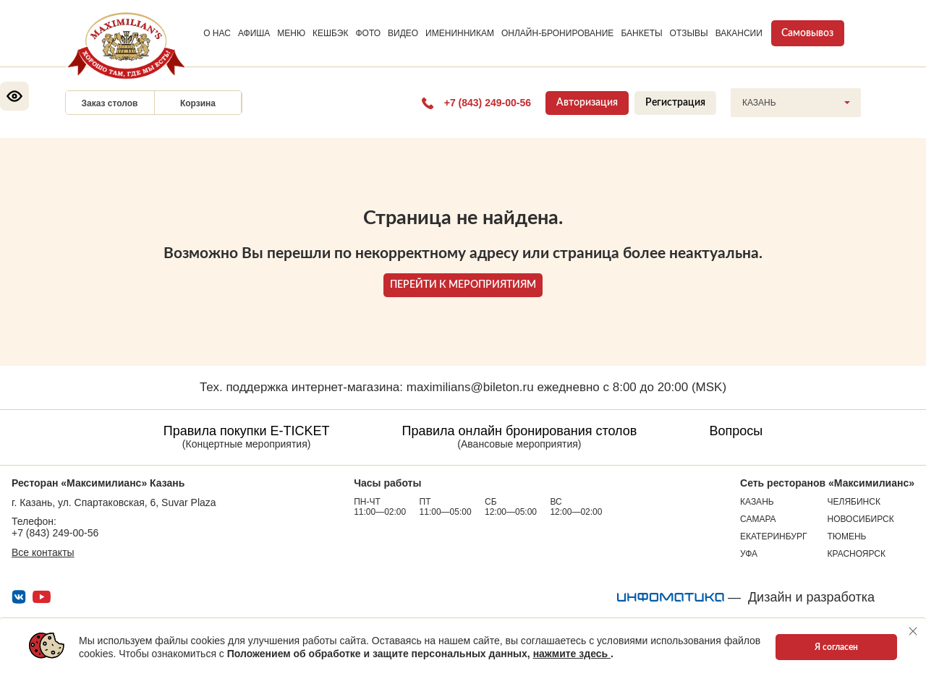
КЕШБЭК (330, 33)
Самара (758, 519)
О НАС (217, 33)
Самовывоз (807, 33)
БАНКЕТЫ (641, 33)
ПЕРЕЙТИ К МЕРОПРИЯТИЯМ (463, 285)
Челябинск (854, 502)
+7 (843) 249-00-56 (55, 533)
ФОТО (368, 33)
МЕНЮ (291, 33)
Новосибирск (861, 519)
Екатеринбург (773, 536)
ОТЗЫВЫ (689, 33)
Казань (757, 502)
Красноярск (857, 554)
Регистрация (675, 103)
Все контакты (43, 552)
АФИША (254, 33)
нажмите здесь (572, 653)
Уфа (748, 554)
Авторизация (587, 103)
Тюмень (847, 536)
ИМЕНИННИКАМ (459, 33)
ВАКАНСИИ (739, 33)
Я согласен (836, 647)
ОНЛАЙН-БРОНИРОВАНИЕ (557, 33)
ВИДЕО (403, 33)
